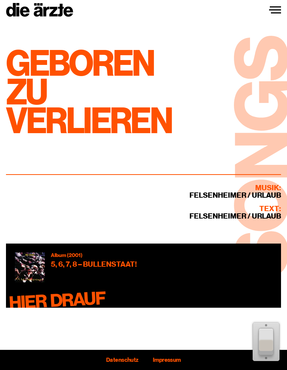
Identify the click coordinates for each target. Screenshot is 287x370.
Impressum (167, 360)
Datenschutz (122, 360)
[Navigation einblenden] (275, 10)
